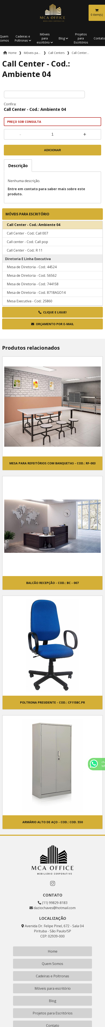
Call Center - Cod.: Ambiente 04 (33, 232)
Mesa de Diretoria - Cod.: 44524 (32, 275)
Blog (61, 38)
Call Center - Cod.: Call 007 (27, 241)
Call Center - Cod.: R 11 (24, 258)
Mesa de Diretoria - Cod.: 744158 (32, 292)
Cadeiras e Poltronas (22, 38)
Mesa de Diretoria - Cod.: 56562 (32, 283)
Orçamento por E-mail (52, 324)
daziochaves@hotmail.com (52, 907)
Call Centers (15, 224)
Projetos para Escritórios (81, 38)
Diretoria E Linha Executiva (28, 267)
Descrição (18, 165)
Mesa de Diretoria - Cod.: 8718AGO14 (36, 300)
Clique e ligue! (52, 312)
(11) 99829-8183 (52, 902)
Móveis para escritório (43, 38)
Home (52, 951)
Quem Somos (52, 963)
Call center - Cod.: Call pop (27, 250)
